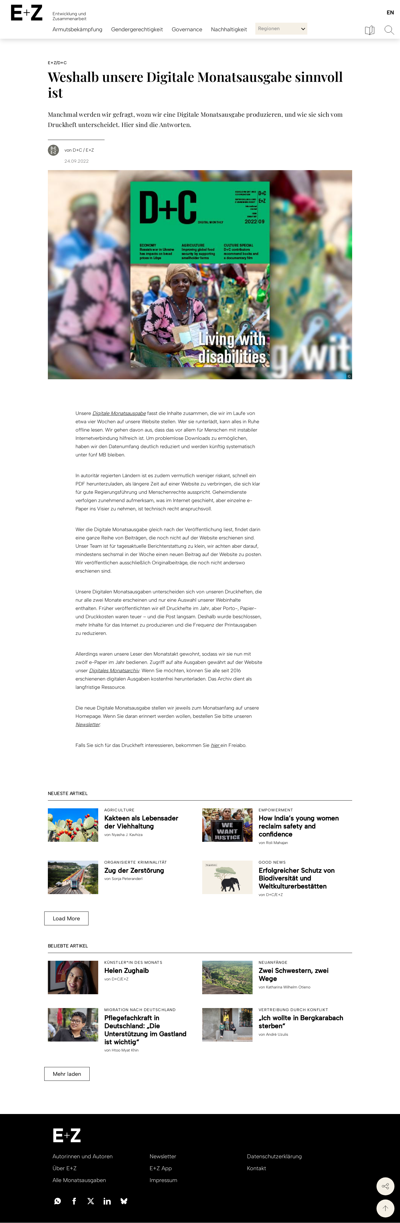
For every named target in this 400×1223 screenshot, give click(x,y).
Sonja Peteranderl (127, 878)
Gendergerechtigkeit (137, 29)
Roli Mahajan (277, 842)
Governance (187, 29)
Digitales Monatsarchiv (114, 671)
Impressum (163, 1180)
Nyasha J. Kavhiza (127, 834)
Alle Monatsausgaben (79, 1180)
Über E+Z (65, 1168)
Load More (66, 918)
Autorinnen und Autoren (83, 1156)
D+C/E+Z (274, 894)
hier (215, 745)
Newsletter (88, 724)
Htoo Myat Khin (125, 1050)
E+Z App (161, 1168)
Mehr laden (67, 1074)
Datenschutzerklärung (274, 1156)
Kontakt (256, 1168)
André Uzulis (277, 1034)
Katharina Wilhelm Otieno (288, 987)
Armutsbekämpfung (77, 29)
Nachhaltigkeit (229, 29)
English (390, 12)
